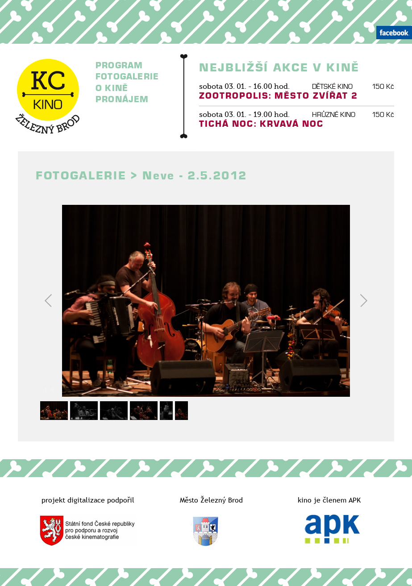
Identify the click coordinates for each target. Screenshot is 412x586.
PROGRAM (119, 65)
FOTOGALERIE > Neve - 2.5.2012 (141, 176)
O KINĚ (112, 88)
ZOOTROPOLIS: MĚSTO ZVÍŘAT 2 (278, 96)
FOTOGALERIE (127, 76)
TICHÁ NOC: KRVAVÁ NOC (261, 124)
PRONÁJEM (122, 99)
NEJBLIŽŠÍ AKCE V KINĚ (279, 68)
